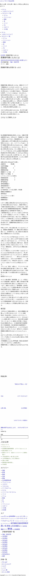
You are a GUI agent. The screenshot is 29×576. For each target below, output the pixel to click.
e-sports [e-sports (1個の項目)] (2, 516)
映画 (5, 19)
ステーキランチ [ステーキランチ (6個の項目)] (21, 518)
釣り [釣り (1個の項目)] (13, 529)
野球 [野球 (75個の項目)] (10, 529)
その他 (6, 29)
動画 (3, 474)
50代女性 (4, 552)
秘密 (3, 556)
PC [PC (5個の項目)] (5, 516)
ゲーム (6, 15)
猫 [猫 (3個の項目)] (11, 526)
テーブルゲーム (6, 488)
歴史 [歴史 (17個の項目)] (8, 526)
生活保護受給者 (6, 480)
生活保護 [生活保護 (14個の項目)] (15, 526)
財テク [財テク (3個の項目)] (20, 526)
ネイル (4, 490)
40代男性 (4, 546)
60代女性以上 (6, 554)
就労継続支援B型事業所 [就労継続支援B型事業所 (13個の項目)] (19, 523)
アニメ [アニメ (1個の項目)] (26, 516)
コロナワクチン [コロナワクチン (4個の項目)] (5, 518)
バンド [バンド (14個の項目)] (12, 521)
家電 (3, 472)
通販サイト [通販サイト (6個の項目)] (4, 529)
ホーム (4, 9)
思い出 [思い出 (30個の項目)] (4, 526)
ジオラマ (4, 484)
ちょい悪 (4, 570)
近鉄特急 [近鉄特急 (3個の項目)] (25, 526)
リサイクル (5, 486)
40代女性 (4, 548)
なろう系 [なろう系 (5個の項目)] (22, 516)
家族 (3, 478)
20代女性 (4, 540)
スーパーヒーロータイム (9, 492)
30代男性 (4, 542)
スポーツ (6, 27)
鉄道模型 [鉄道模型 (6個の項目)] (17, 529)
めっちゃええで (6, 564)
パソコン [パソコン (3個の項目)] (17, 521)
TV (4, 25)
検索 (2, 434)
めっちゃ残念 (6, 572)
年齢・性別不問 (14, 62)
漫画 (3, 470)
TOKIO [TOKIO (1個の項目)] (7, 516)
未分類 (21, 60)
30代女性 (4, 544)
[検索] (2, 439)
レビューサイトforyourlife (7, 1)
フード (6, 23)
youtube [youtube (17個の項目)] (12, 516)
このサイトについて (7, 11)
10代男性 (4, 536)
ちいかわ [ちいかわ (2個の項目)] (17, 516)
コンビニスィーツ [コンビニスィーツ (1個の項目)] (12, 518)
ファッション (7, 17)
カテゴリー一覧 (6, 13)
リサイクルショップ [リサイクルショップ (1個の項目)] (6, 523)
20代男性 (4, 538)
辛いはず (4, 562)
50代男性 (4, 550)
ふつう (4, 568)
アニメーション (6, 482)
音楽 (3, 476)
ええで (4, 566)
